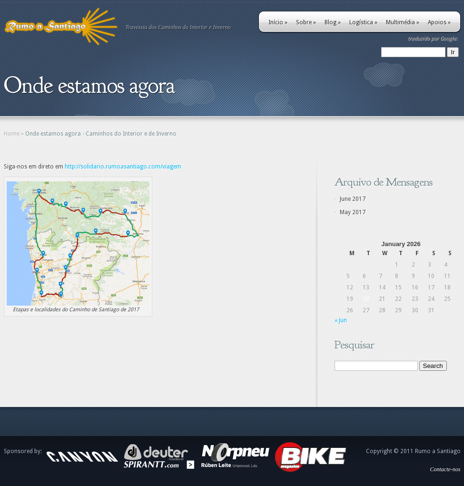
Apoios (439, 22)
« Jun (341, 320)
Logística (363, 22)
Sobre (306, 22)
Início (277, 22)
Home (12, 133)
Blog (333, 22)
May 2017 (352, 212)
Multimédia (402, 22)
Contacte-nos (445, 469)
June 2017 (352, 199)
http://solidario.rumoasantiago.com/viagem (123, 166)
